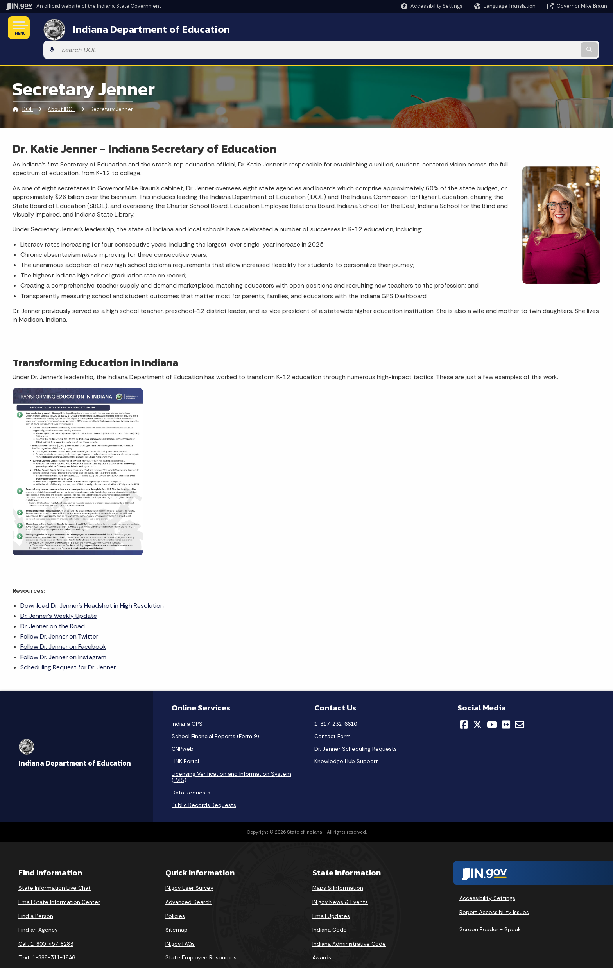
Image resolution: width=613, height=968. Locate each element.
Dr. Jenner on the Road (52, 604)
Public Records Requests (204, 783)
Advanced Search (188, 880)
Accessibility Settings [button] (487, 876)
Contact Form (332, 714)
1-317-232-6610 (335, 701)
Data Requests (191, 770)
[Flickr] (506, 702)
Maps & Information (337, 866)
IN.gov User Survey (189, 866)
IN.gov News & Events (340, 880)
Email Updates (331, 894)
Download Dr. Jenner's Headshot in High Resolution (92, 584)
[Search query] (537, 28)
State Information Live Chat (54, 866)
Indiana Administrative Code (349, 921)
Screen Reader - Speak (490, 907)
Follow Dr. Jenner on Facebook (63, 625)
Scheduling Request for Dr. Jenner (68, 645)
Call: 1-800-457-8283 (45, 921)
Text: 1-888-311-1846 (46, 935)
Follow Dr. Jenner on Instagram (63, 635)
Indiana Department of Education (141, 27)
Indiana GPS (187, 701)
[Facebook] (464, 702)
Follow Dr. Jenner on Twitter (59, 614)
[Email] (519, 702)
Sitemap (176, 907)
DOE (27, 87)
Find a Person (35, 894)
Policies (175, 894)
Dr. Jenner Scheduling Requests (355, 726)
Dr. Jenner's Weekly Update (58, 594)
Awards (321, 935)
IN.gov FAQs (180, 921)
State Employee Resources (201, 935)
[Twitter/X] (477, 702)
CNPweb (183, 726)
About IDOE (61, 87)
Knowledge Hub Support (346, 739)
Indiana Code (329, 907)
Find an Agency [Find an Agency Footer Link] (38, 907)
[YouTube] (492, 702)
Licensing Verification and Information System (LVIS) (231, 755)
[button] (431, 6)
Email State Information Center (59, 880)
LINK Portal (185, 739)
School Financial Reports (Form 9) (215, 714)
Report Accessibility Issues (494, 890)
